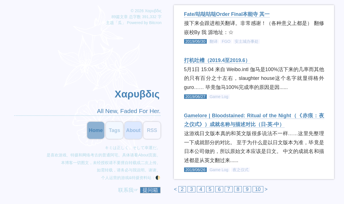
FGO (226, 41)
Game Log (219, 96)
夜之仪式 (241, 169)
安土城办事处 (246, 41)
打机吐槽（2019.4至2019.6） (217, 60)
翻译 (214, 41)
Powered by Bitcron (144, 22)
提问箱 (150, 190)
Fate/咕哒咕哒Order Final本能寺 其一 (227, 14)
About (143, 155)
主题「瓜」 (116, 22)
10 (258, 189)
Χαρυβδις (136, 93)
